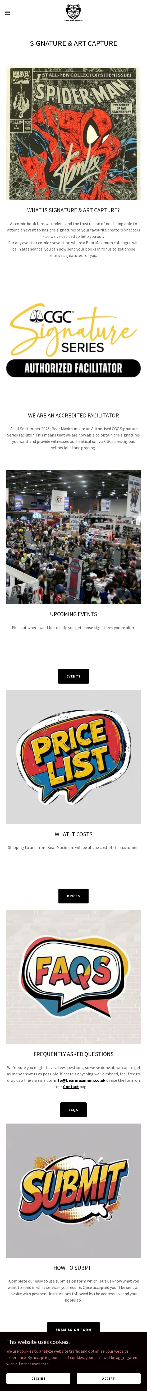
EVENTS (73, 676)
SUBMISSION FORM (73, 1329)
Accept (108, 1378)
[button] (13, 12)
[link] (73, 12)
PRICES (73, 896)
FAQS (74, 1109)
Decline (38, 1378)
